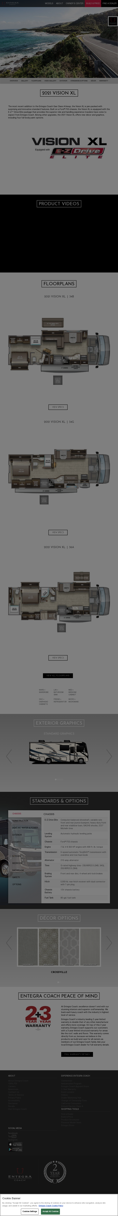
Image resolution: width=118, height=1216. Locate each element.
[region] (59, 1205)
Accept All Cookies (50, 1211)
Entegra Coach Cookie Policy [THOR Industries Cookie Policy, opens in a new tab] (51, 1205)
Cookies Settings (29, 1211)
